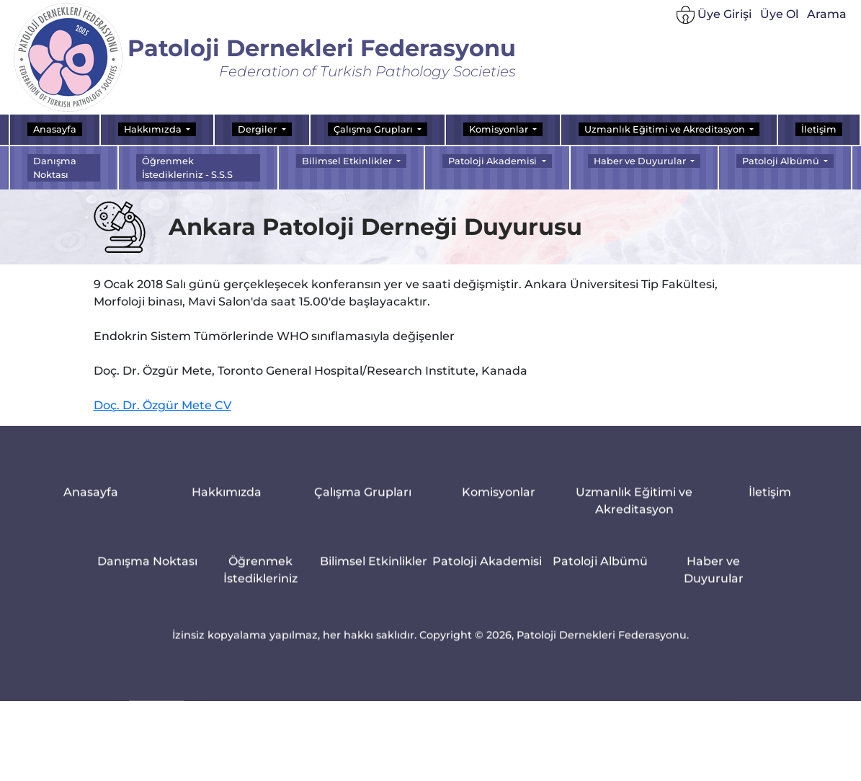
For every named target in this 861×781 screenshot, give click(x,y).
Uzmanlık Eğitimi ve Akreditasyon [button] (665, 129)
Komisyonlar (498, 499)
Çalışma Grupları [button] (374, 129)
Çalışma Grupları (362, 499)
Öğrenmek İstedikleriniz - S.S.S (187, 168)
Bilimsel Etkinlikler (373, 568)
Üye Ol (779, 17)
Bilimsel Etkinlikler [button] (348, 161)
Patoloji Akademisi (487, 568)
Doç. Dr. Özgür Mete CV (162, 409)
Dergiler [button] (258, 129)
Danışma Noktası (54, 168)
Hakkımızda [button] (154, 129)
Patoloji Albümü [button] (781, 161)
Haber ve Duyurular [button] (641, 161)
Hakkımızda (227, 499)
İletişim (819, 129)
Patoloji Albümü (600, 568)
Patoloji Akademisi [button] (493, 161)
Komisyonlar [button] (499, 129)
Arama (827, 17)
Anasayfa (54, 129)
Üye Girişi (714, 18)
